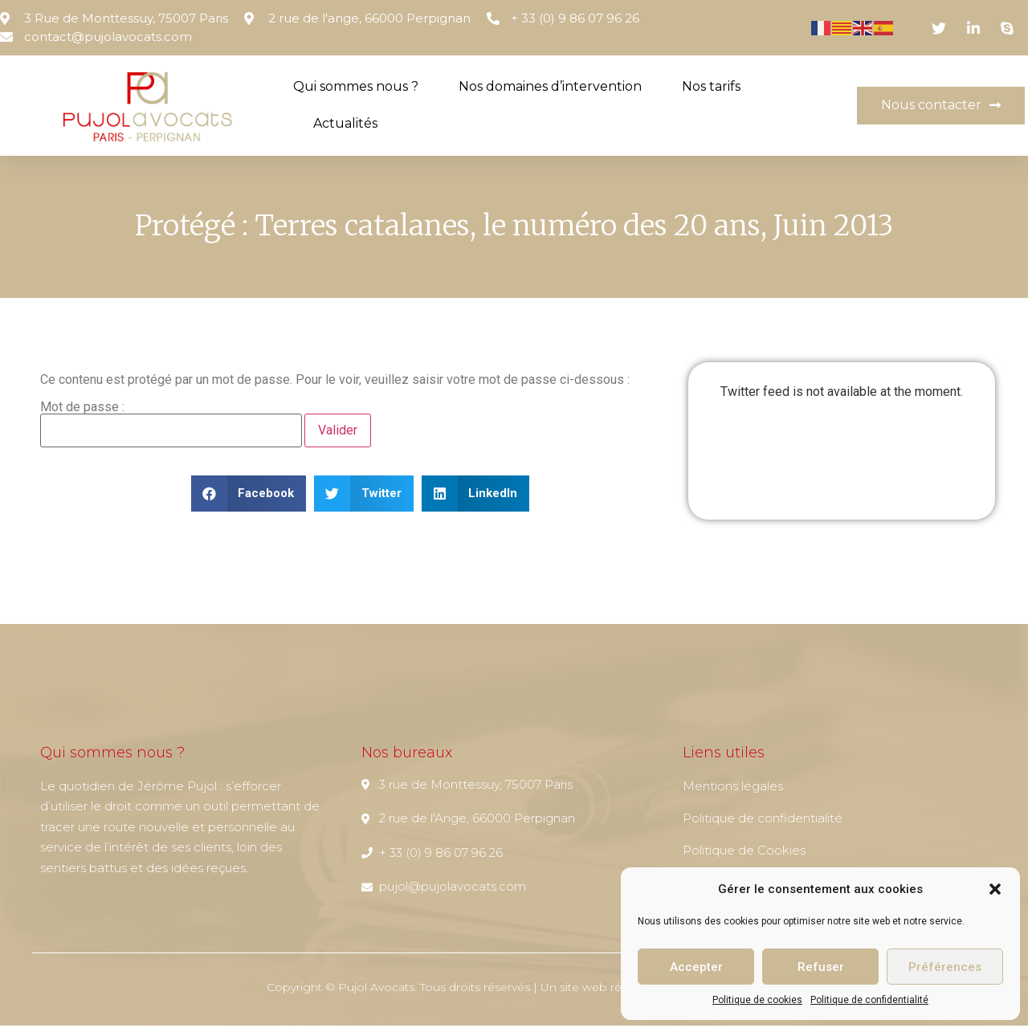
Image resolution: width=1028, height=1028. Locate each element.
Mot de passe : (171, 426)
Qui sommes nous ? (355, 86)
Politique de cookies (757, 1000)
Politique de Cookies (744, 852)
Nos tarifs (711, 86)
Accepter (696, 967)
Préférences (944, 967)
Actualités (345, 123)
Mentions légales (733, 788)
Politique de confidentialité (869, 1000)
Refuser (821, 967)
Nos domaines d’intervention (550, 86)
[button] (995, 889)
